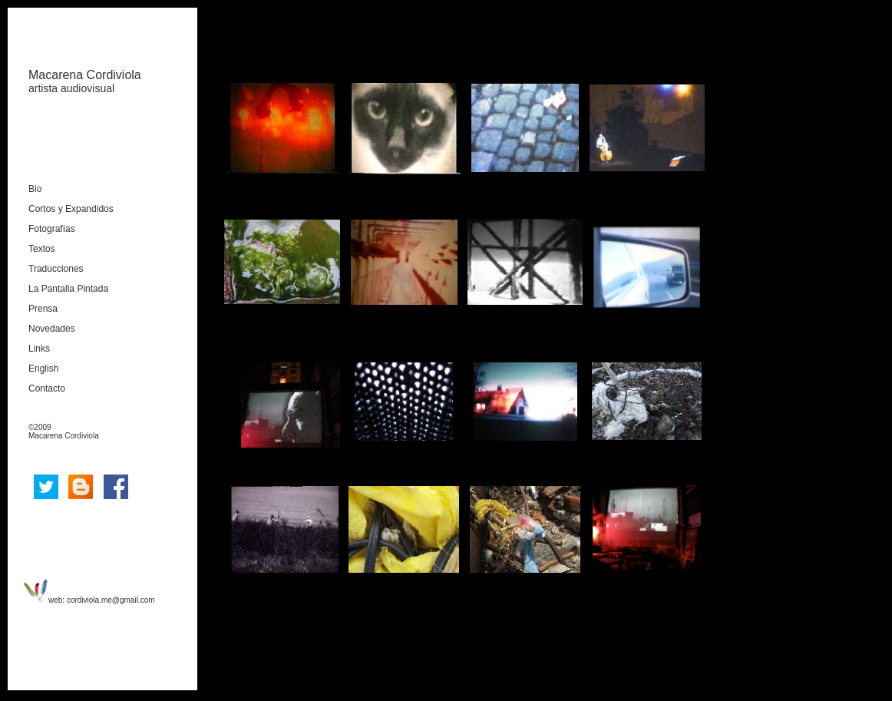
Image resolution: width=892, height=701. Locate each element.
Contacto (46, 388)
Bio (34, 189)
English (43, 368)
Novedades (51, 328)
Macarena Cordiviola (84, 74)
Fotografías (51, 228)
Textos (41, 248)
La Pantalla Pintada (68, 288)
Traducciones (56, 268)
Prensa (43, 308)
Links (39, 348)
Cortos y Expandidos (71, 208)
